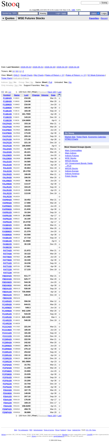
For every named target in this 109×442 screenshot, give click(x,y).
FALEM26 (7, 158)
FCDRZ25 (7, 358)
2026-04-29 (62, 67)
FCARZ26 (7, 323)
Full (50, 82)
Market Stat (70, 137)
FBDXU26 (7, 292)
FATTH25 (7, 250)
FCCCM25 (7, 330)
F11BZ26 (7, 120)
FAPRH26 (7, 203)
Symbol (7, 95)
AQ (2, 92)
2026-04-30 (50, 67)
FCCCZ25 (7, 336)
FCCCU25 (7, 333)
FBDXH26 (7, 279)
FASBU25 (7, 238)
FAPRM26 (7, 209)
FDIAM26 (7, 393)
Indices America (72, 173)
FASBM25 (7, 231)
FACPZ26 (7, 146)
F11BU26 (7, 114)
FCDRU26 (7, 355)
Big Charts (39, 75)
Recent (104, 18)
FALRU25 (7, 187)
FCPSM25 (7, 371)
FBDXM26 (7, 285)
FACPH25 (7, 123)
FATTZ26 (7, 273)
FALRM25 (7, 181)
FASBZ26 (7, 247)
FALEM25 (7, 155)
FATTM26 (7, 260)
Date (53, 95)
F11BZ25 (7, 117)
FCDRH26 (7, 342)
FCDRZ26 (7, 361)
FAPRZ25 (7, 219)
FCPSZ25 (7, 384)
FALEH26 (7, 152)
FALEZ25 (7, 168)
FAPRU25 (7, 212)
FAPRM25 (7, 206)
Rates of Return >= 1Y (76, 75)
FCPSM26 (7, 374)
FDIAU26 (7, 399)
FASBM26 (7, 234)
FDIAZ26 (7, 406)
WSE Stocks (70, 158)
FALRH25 (7, 174)
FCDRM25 (7, 346)
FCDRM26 (7, 349)
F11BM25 (7, 104)
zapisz (93, 13)
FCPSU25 (7, 377)
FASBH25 (7, 225)
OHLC (16, 75)
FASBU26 (7, 241)
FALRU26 (7, 190)
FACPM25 (7, 130)
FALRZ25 (7, 193)
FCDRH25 (7, 339)
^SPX (73, 10)
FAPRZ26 (7, 222)
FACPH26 (7, 127)
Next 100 (52, 92)
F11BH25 (7, 98)
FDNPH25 (7, 409)
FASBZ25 (7, 244)
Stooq (69, 430)
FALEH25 (7, 149)
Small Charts (27, 75)
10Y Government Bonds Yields (79, 163)
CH (90, 430)
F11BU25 (7, 111)
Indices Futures (72, 155)
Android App (76, 430)
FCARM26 (7, 311)
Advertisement (38, 430)
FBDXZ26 (7, 298)
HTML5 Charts (71, 139)
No (70, 82)
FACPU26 (7, 139)
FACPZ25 (7, 142)
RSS (31, 430)
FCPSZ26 (7, 387)
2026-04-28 (74, 67)
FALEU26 (7, 165)
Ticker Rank (6, 78)
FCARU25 (7, 314)
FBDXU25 (7, 288)
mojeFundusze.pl (59, 436)
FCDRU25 (7, 352)
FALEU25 (7, 161)
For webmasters (23, 430)
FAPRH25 (7, 200)
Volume (44, 95)
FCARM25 (7, 307)
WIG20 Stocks (71, 161)
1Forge (34, 436)
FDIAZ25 (7, 403)
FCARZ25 (7, 320)
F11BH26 (7, 101)
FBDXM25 (7, 282)
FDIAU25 (7, 396)
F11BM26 (7, 108)
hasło (64, 13)
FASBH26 (7, 228)
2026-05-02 (26, 67)
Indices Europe (72, 171)
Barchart (65, 434)
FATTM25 (7, 257)
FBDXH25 (7, 276)
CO (87, 430)
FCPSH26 (7, 368)
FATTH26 (7, 254)
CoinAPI (89, 434)
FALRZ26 (7, 196)
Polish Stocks (71, 176)
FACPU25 (7, 136)
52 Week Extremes (96, 75)
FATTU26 (7, 266)
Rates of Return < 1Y (54, 75)
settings (63, 430)
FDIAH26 (7, 390)
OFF (9, 92)
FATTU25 (7, 263)
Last (59, 92)
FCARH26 (7, 304)
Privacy (57, 430)
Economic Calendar (97, 137)
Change (35, 95)
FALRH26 (7, 177)
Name (17, 95)
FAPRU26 (7, 215)
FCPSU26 (7, 380)
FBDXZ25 (7, 295)
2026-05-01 (38, 67)
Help (15, 430)
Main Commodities (73, 150)
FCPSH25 (7, 365)
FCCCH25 (7, 326)
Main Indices (70, 153)
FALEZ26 (7, 171)
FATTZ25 (7, 269)
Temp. (94, 430)
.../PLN (68, 166)
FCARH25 (7, 301)
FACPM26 (7, 133)
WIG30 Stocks (71, 168)
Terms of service (49, 430)
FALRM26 (7, 184)
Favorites (94, 18)
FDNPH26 (7, 412)
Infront (4, 434)
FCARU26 (7, 317)
